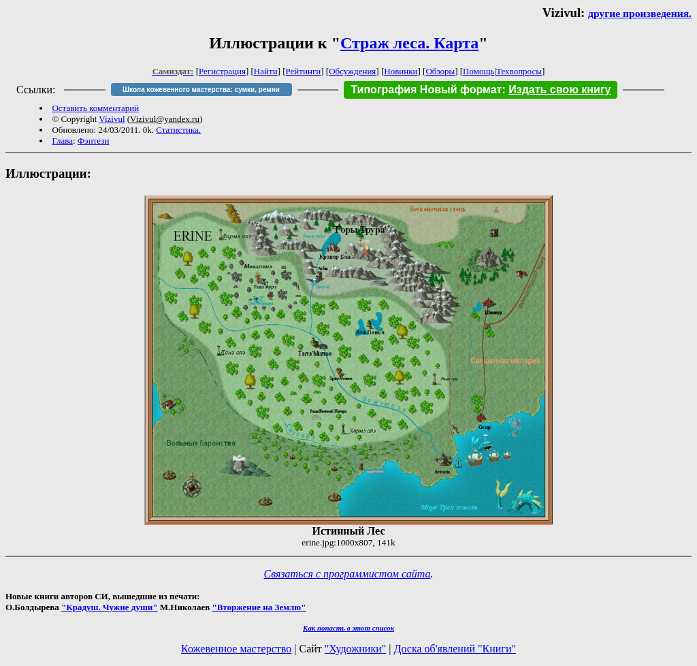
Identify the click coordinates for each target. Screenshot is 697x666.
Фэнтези (94, 141)
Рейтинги (303, 71)
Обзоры (440, 71)
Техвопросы (519, 71)
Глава (62, 141)
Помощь (478, 71)
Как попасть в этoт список (348, 628)
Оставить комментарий (95, 108)
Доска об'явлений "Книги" (454, 648)
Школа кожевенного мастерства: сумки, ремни (201, 89)
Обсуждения (352, 71)
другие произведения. (640, 13)
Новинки (400, 71)
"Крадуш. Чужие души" (109, 607)
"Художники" (355, 648)
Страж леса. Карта (409, 43)
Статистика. (178, 130)
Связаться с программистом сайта (347, 574)
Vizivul (112, 119)
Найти (266, 71)
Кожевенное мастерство (236, 648)
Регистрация (222, 71)
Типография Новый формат (426, 89)
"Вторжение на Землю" (259, 607)
